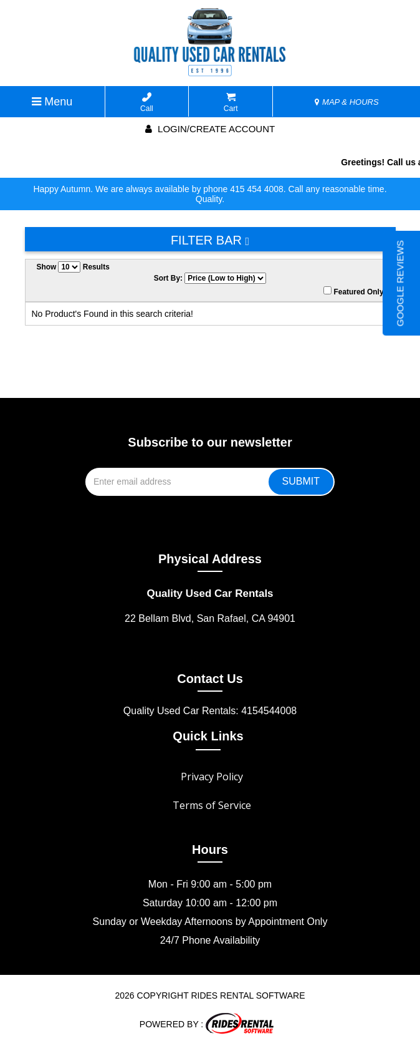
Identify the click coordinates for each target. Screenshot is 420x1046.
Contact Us (210, 678)
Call (146, 102)
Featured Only (353, 291)
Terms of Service (212, 805)
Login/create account (210, 128)
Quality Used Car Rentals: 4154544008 (210, 710)
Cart (231, 102)
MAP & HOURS (346, 102)
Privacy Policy (212, 776)
